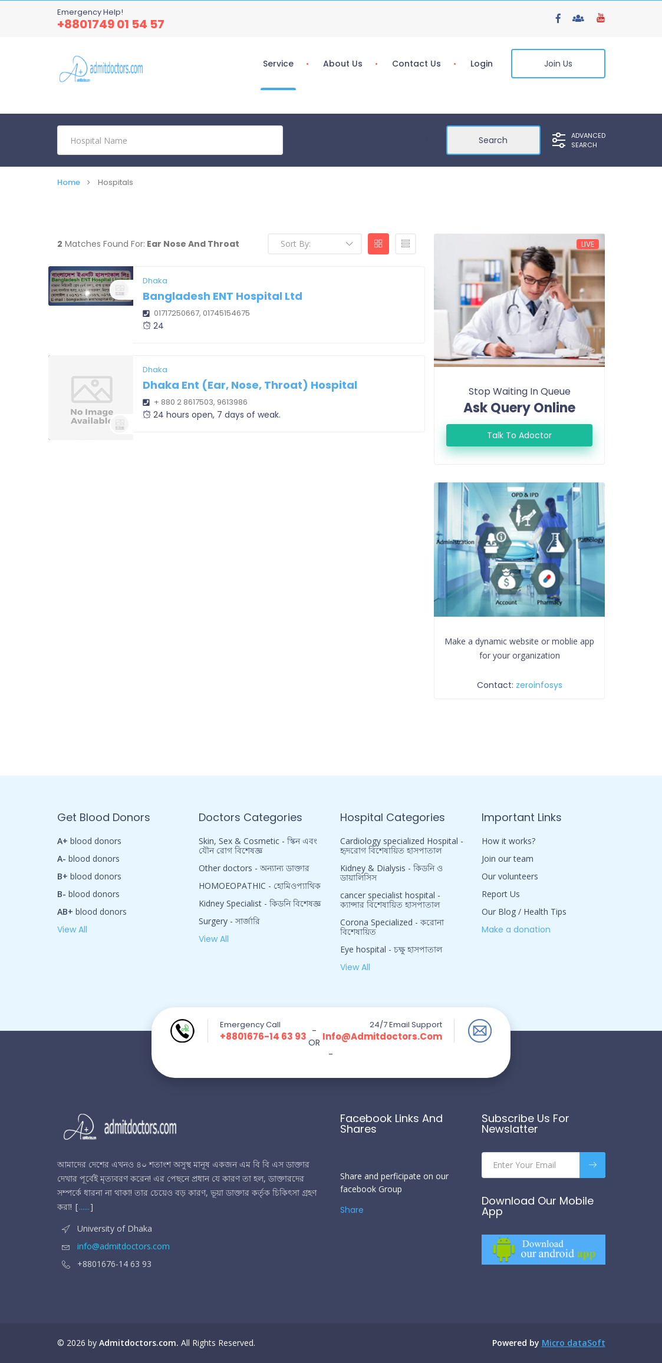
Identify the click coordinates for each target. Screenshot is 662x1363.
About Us (343, 64)
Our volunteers (510, 876)
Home (68, 182)
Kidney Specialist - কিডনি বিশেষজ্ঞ (260, 903)
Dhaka (155, 281)
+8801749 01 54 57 (110, 24)
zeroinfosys (539, 685)
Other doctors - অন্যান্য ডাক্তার (254, 868)
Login (481, 64)
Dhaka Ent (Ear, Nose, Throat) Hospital (250, 385)
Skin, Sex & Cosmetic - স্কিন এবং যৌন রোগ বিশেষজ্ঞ (258, 845)
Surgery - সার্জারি (229, 921)
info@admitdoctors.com (382, 1037)
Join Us (558, 64)
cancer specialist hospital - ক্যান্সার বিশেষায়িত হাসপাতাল (390, 900)
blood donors (89, 841)
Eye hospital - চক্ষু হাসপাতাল (391, 949)
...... (84, 1206)
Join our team (507, 859)
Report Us (501, 894)
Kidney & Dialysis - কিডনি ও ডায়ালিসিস (391, 873)
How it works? (508, 841)
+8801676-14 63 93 (263, 1037)
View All (72, 929)
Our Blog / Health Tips (524, 912)
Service (278, 64)
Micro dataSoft (573, 1342)
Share (352, 1210)
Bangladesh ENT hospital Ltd (222, 296)
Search (493, 140)
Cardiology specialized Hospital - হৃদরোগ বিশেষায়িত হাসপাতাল (401, 845)
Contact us (416, 64)
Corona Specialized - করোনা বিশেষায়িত (392, 927)
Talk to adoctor (519, 435)
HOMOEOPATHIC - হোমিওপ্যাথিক (260, 886)
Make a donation (516, 929)
